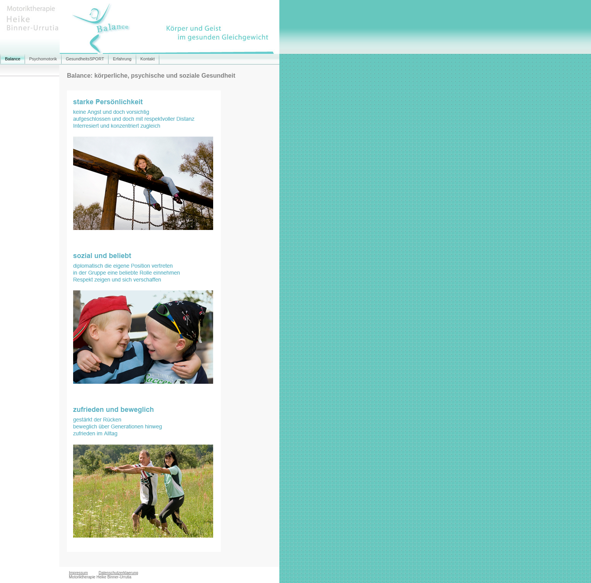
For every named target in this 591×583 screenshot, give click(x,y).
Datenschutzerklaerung (118, 573)
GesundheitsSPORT (85, 59)
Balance (12, 59)
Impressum (78, 573)
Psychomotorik (43, 59)
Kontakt (147, 59)
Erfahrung (122, 59)
